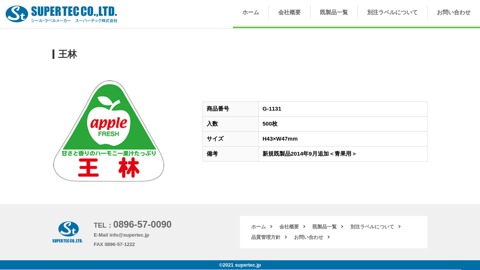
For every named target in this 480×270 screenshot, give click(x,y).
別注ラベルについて (392, 12)
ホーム (250, 12)
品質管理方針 (265, 237)
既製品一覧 (334, 12)
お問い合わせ (454, 12)
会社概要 (289, 12)
